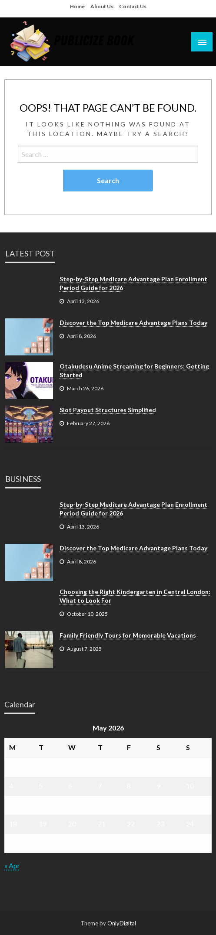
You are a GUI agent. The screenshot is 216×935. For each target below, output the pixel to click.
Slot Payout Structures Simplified (108, 409)
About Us (101, 6)
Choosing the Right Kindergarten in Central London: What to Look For (135, 596)
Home (77, 6)
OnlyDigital (121, 923)
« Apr (12, 865)
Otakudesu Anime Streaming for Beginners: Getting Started (134, 370)
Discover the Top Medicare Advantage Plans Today (133, 322)
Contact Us (132, 6)
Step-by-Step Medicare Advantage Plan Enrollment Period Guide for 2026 (133, 283)
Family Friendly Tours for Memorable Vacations (128, 635)
